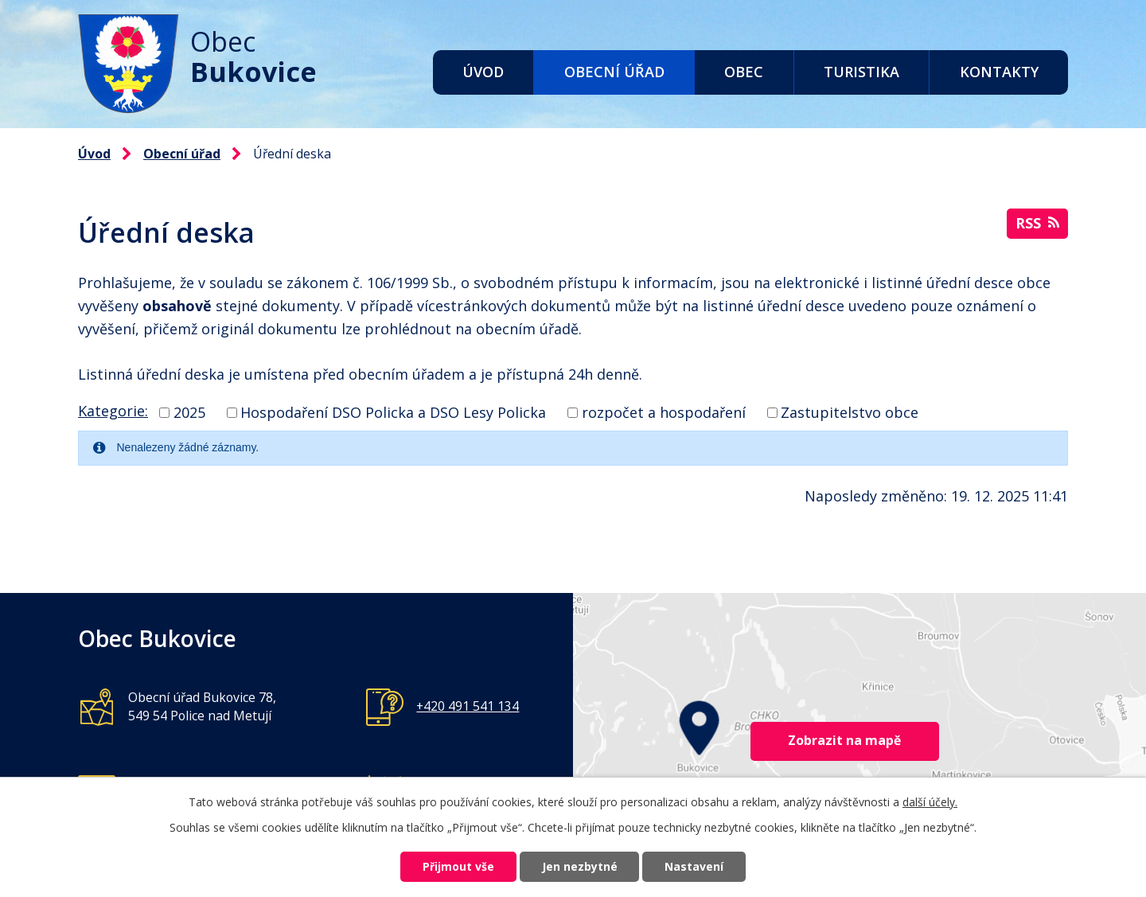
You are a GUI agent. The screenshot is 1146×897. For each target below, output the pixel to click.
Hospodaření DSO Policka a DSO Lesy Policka (393, 412)
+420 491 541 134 (467, 706)
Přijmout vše (458, 867)
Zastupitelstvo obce (849, 412)
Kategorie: (113, 410)
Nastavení (694, 867)
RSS (1037, 222)
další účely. (929, 801)
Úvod (483, 71)
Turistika (861, 71)
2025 (189, 412)
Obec (743, 71)
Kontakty (999, 71)
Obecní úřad (614, 71)
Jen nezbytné (580, 867)
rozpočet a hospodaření (664, 412)
